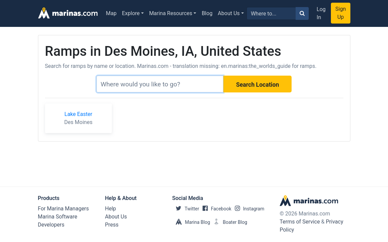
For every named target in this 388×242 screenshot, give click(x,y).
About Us (229, 13)
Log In (321, 13)
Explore (131, 13)
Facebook (215, 208)
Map (111, 13)
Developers (51, 224)
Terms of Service (299, 221)
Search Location (257, 84)
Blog (207, 13)
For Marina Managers (63, 208)
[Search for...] (271, 13)
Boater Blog (228, 222)
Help (110, 208)
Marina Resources (170, 13)
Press (112, 224)
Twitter (185, 208)
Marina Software (57, 216)
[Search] (159, 84)
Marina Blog (191, 222)
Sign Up (340, 13)
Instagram (247, 208)
